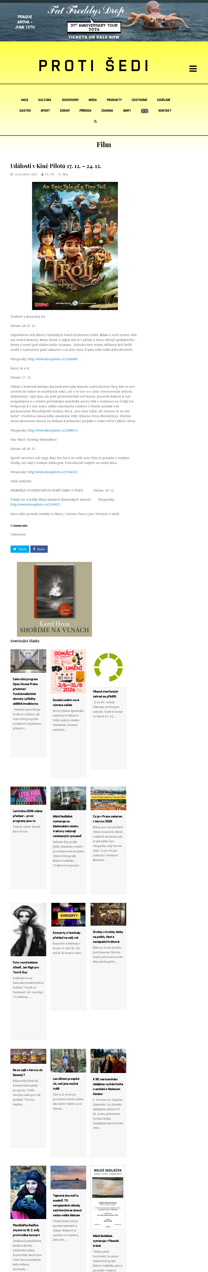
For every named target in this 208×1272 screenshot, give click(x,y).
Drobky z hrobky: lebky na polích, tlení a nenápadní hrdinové (108, 889)
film (65, 174)
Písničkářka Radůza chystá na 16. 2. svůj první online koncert (26, 1135)
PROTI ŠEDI (95, 66)
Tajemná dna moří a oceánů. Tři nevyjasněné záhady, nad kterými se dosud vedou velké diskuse (67, 1110)
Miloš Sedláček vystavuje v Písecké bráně (106, 1145)
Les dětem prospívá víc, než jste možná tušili (66, 1012)
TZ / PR (49, 174)
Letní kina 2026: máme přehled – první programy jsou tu (27, 792)
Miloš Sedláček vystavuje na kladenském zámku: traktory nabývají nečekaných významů (67, 802)
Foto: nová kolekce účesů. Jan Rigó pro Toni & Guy (26, 920)
